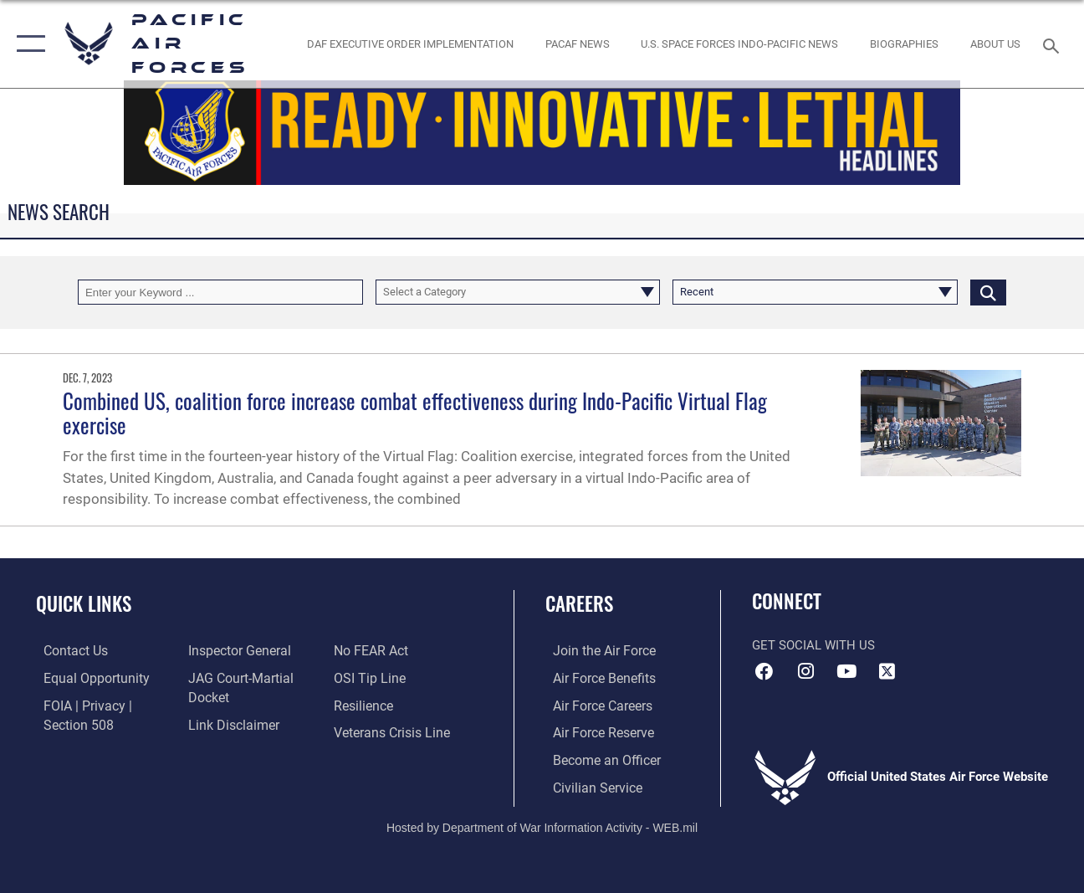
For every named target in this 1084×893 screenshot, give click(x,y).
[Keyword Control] (220, 292)
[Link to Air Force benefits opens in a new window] (595, 677)
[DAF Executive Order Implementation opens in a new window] (410, 43)
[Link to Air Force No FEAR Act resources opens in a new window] (372, 651)
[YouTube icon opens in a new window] (846, 671)
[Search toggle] (1054, 44)
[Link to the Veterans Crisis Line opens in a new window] (392, 731)
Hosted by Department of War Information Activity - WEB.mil (542, 823)
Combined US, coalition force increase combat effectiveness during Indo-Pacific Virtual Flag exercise (415, 413)
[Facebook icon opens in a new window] (764, 671)
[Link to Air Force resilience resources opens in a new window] (365, 704)
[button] (27, 44)
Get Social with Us (813, 645)
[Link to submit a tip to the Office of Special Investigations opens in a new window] (369, 677)
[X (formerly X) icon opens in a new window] (887, 671)
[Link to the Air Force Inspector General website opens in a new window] (236, 651)
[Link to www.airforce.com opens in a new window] (595, 651)
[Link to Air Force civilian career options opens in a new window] (588, 785)
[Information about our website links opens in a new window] (230, 723)
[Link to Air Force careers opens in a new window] (594, 704)
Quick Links (83, 604)
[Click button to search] (988, 292)
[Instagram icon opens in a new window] (805, 671)
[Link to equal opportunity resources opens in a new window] (86, 677)
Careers (579, 604)
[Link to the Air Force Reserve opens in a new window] (594, 731)
